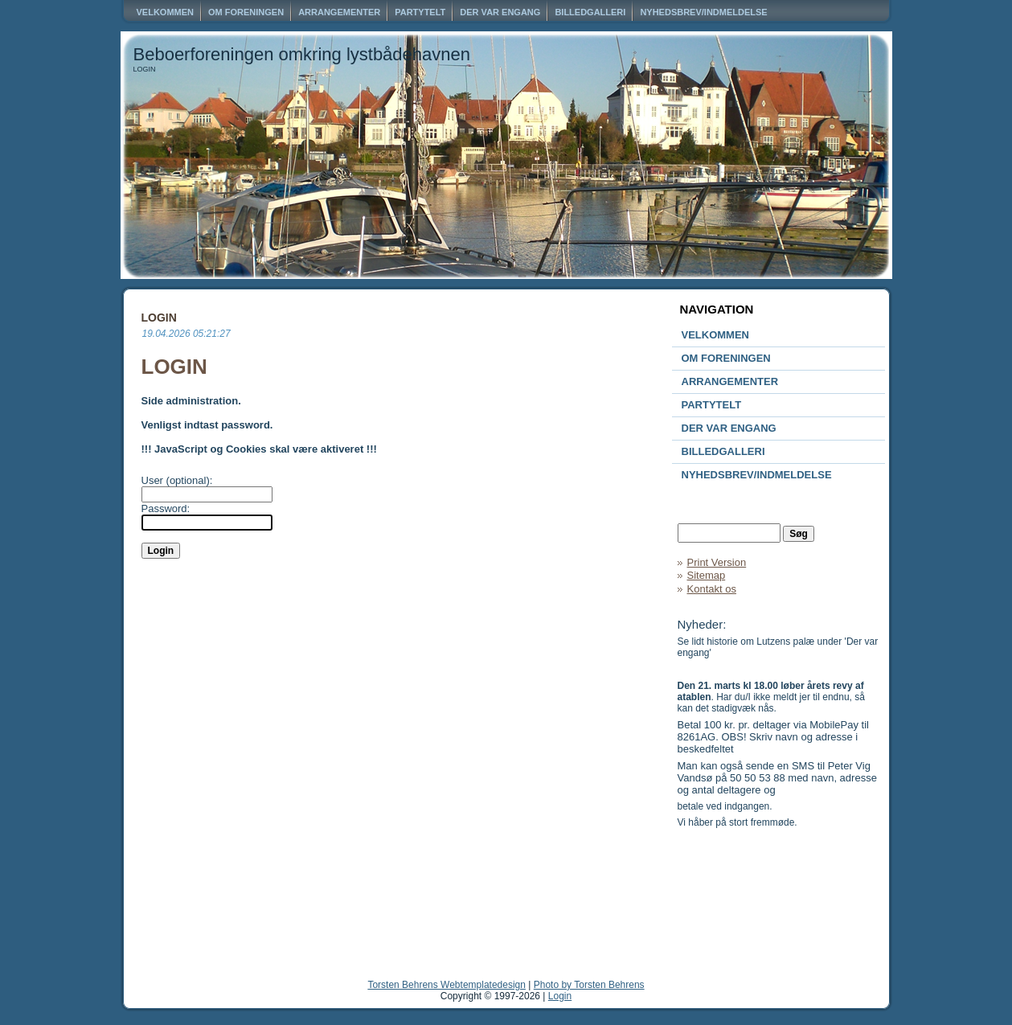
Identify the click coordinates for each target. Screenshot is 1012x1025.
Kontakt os (711, 589)
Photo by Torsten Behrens (589, 984)
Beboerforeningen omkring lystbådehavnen (302, 54)
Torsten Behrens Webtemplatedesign (446, 984)
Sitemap (706, 575)
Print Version (717, 562)
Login (560, 996)
